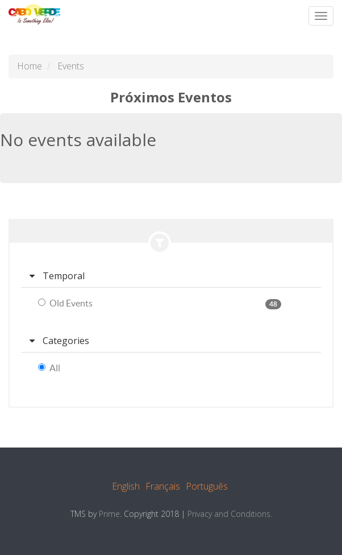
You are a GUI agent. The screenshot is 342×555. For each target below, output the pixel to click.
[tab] (171, 276)
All (49, 368)
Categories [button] (59, 340)
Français (162, 486)
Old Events (65, 303)
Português (207, 486)
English (126, 486)
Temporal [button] (57, 276)
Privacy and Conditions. (229, 513)
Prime (109, 513)
